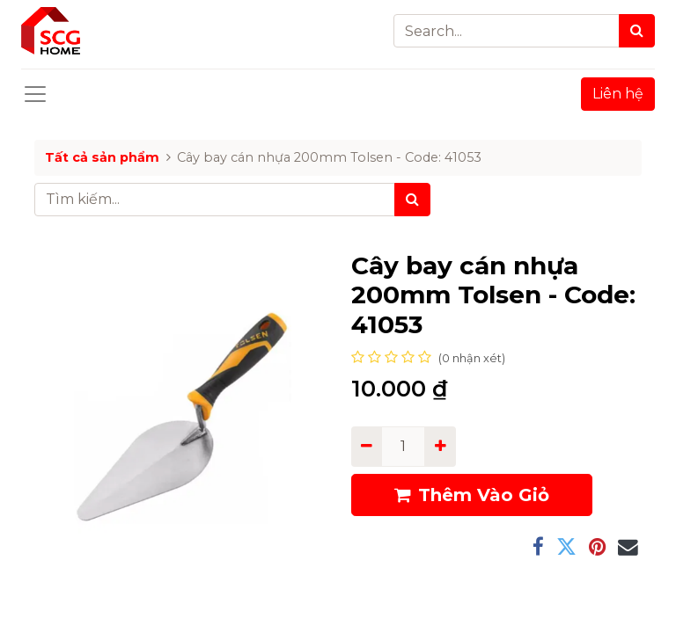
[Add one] (439, 446)
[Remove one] (366, 446)
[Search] (637, 30)
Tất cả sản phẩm (102, 157)
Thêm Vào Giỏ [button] (471, 495)
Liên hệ (617, 93)
